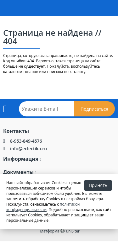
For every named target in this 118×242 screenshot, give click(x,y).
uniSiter (73, 231)
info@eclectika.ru (28, 149)
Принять (98, 185)
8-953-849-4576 (26, 141)
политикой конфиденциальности (43, 207)
